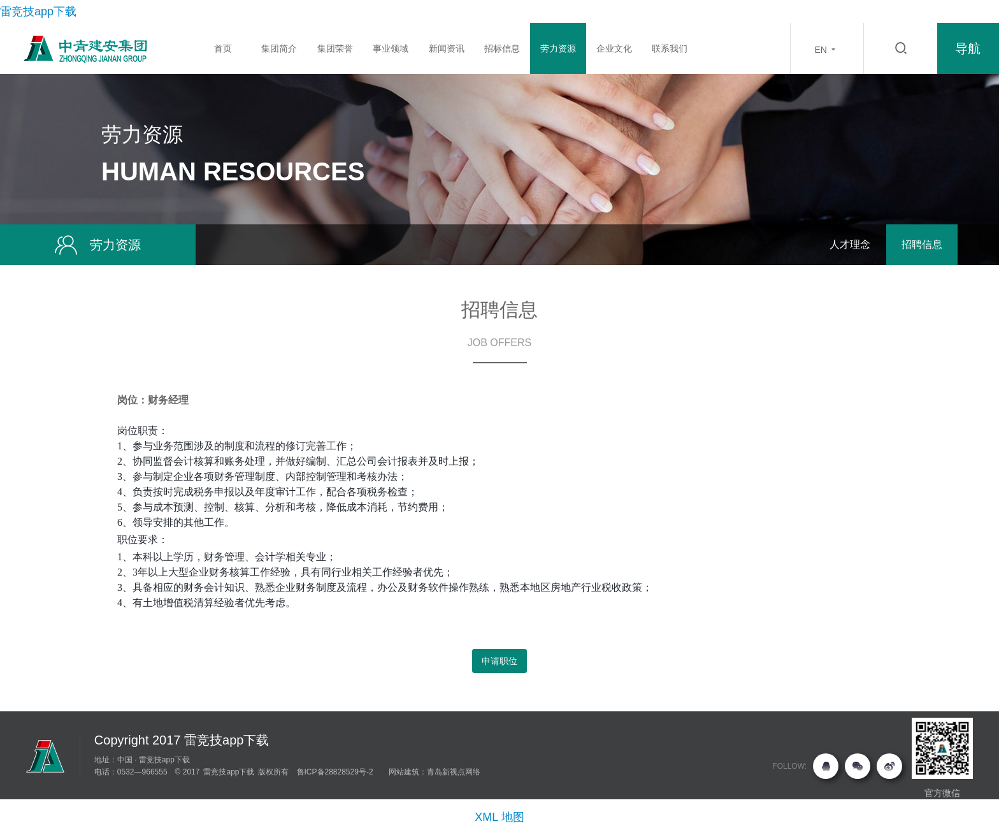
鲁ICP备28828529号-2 (335, 771)
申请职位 (499, 661)
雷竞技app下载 (38, 11)
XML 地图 (499, 817)
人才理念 (850, 244)
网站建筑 (404, 771)
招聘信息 (922, 244)
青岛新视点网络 (453, 771)
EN (826, 49)
